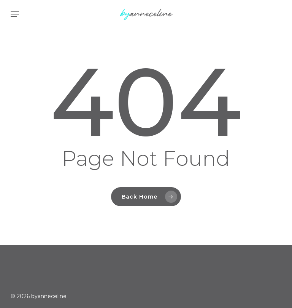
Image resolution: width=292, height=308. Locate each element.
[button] (15, 14)
